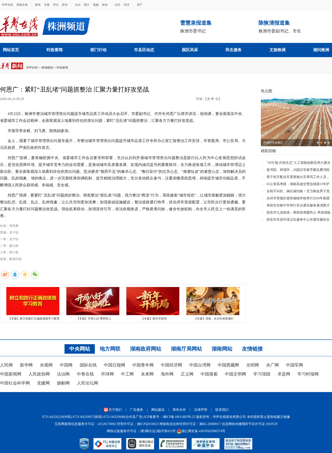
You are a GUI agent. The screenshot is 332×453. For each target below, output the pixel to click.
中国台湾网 (200, 365)
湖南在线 (22, 4)
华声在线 (7, 4)
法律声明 (200, 410)
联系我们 (222, 410)
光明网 (252, 365)
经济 (126, 4)
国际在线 (88, 365)
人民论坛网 (87, 383)
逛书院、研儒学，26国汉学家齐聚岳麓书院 (298, 170)
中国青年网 (143, 365)
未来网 (147, 374)
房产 (140, 4)
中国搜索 (209, 374)
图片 (87, 4)
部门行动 (98, 50)
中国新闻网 (10, 374)
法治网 (63, 374)
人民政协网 (39, 374)
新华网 (26, 365)
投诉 (65, 4)
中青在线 (85, 374)
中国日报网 (114, 365)
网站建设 (158, 410)
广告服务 (136, 410)
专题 (47, 4)
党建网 (43, 383)
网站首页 (11, 50)
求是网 (283, 374)
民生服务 (234, 50)
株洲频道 (47, 67)
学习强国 (261, 374)
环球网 (107, 374)
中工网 (127, 374)
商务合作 (179, 410)
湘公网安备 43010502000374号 (201, 431)
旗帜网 (63, 383)
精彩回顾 (268, 151)
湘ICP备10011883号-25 (179, 417)
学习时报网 (308, 374)
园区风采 (190, 50)
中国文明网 (235, 374)
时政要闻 (54, 50)
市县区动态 (144, 50)
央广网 (272, 365)
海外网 (167, 374)
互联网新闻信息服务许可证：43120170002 (85, 424)
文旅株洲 (277, 50)
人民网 (6, 365)
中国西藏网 (228, 365)
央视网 (46, 365)
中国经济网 (171, 365)
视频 (96, 4)
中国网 (66, 365)
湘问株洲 (321, 50)
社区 (117, 4)
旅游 (105, 4)
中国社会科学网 (15, 383)
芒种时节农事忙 (273, 142)
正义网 (187, 374)
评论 (56, 4)
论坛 (78, 4)
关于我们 (112, 409)
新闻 (38, 4)
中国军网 (294, 365)
